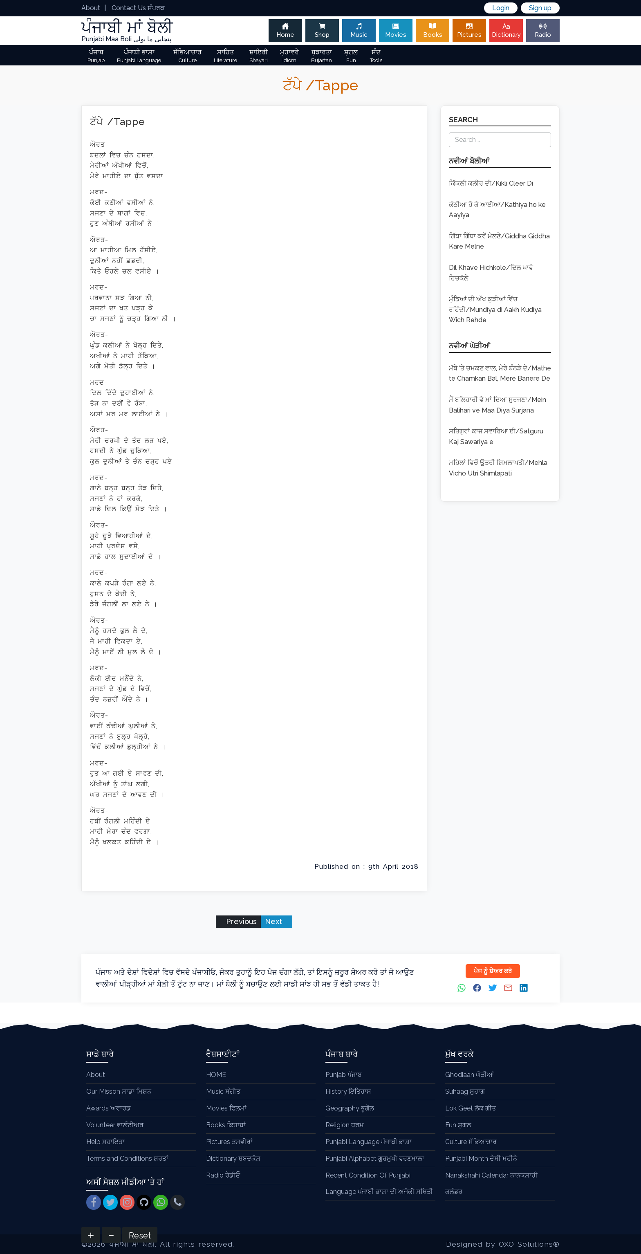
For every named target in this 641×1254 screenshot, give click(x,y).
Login (500, 8)
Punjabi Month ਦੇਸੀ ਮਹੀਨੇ (481, 1158)
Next (274, 921)
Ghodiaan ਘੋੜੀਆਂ (469, 1075)
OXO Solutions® (529, 1244)
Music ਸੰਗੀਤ (223, 1091)
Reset (140, 1236)
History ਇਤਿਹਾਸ (348, 1091)
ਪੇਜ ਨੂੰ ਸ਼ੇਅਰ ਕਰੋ (493, 971)
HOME (216, 1075)
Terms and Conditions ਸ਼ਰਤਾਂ (127, 1158)
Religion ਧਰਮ (344, 1125)
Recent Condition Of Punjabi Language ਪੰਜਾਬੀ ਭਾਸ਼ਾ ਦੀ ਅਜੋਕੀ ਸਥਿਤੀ (379, 1183)
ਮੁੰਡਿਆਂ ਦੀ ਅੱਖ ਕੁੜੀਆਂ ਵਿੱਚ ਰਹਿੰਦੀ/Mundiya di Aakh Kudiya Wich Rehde (495, 309)
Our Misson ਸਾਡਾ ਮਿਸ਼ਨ (118, 1091)
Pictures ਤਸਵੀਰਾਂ (229, 1142)
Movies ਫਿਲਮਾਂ (226, 1108)
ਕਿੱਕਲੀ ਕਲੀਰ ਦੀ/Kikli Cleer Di (491, 183)
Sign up (540, 8)
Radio (543, 30)
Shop (322, 30)
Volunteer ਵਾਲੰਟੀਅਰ (114, 1125)
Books (432, 30)
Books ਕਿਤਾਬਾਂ (226, 1125)
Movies (395, 30)
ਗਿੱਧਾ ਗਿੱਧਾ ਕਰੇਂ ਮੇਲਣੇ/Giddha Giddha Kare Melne (499, 241)
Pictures (469, 30)
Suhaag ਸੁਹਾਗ (465, 1091)
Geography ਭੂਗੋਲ (349, 1108)
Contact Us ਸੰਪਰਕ (138, 8)
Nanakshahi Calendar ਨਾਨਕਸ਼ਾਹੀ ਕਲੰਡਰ (491, 1183)
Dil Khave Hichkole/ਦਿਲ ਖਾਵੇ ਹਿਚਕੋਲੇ (491, 273)
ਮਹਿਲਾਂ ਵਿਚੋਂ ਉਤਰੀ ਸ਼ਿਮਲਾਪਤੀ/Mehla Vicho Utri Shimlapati (498, 468)
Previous (240, 921)
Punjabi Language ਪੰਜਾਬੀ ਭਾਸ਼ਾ (368, 1142)
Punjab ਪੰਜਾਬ (343, 1075)
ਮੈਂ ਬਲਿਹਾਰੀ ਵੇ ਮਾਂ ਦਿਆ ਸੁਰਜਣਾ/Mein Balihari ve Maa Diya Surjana (497, 405)
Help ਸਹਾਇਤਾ (105, 1142)
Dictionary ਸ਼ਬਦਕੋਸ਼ (233, 1158)
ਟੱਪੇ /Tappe (117, 122)
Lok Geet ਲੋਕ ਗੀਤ (470, 1108)
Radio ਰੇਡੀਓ (223, 1175)
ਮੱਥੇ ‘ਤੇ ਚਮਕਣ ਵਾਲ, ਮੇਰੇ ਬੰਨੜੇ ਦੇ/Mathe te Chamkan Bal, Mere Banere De (500, 373)
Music (359, 30)
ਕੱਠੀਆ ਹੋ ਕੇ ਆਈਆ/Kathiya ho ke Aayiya (497, 210)
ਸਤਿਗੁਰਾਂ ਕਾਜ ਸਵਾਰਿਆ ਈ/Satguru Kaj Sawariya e (496, 436)
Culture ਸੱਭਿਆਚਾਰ (471, 1142)
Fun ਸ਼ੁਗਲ (458, 1125)
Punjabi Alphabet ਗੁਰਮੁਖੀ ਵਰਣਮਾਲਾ (374, 1158)
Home (285, 30)
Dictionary (506, 30)
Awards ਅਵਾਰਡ (108, 1108)
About (90, 8)
